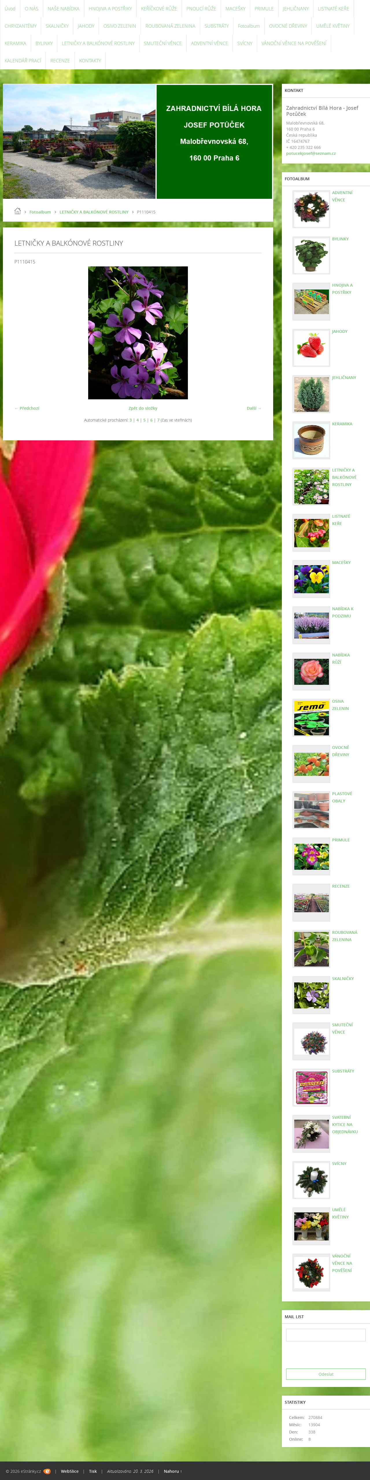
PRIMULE (264, 8)
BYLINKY (44, 43)
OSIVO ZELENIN (119, 26)
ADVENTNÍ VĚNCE (209, 43)
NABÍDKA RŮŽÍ (341, 658)
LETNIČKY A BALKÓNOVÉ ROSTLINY (98, 43)
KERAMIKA (15, 43)
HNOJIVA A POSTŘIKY (110, 8)
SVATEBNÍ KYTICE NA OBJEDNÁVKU (345, 1124)
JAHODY (86, 26)
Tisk (93, 1471)
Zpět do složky (143, 408)
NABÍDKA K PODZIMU (343, 612)
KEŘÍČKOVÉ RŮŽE (159, 8)
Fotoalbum (249, 26)
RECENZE (60, 61)
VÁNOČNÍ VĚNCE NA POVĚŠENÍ (294, 43)
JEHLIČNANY (296, 8)
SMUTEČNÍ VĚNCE (163, 43)
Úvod (10, 8)
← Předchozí (26, 408)
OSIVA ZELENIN (340, 704)
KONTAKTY (90, 61)
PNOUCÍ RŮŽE (201, 8)
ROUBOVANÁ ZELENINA (170, 26)
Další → (254, 408)
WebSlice (70, 1471)
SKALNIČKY (57, 26)
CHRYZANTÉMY (20, 26)
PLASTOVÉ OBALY (342, 797)
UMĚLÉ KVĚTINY (332, 26)
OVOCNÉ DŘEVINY (288, 26)
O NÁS (31, 8)
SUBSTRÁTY (217, 26)
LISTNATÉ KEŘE (333, 8)
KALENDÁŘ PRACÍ (23, 61)
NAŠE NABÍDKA (63, 8)
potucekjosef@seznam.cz (311, 153)
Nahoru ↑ (173, 1471)
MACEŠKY (235, 8)
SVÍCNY (244, 43)
